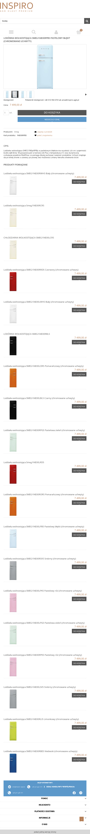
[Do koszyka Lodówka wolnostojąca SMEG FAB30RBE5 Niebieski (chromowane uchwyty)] (79, 759)
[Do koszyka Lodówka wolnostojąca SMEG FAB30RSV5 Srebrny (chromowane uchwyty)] (79, 567)
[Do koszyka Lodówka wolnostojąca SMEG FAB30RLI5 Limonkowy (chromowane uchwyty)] (79, 727)
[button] (85, 95)
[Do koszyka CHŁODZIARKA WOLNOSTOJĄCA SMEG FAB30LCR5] (79, 246)
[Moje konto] (56, 32)
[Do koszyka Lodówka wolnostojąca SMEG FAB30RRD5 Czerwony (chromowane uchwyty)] (79, 278)
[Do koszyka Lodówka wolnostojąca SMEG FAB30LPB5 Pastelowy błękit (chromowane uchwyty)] (79, 535)
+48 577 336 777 (17, 793)
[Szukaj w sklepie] (42, 21)
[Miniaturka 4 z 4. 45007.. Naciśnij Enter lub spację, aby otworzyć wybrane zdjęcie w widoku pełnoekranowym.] (30, 94)
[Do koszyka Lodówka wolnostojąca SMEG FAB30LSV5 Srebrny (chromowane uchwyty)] (79, 695)
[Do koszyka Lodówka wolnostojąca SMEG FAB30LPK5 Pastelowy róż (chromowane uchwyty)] (79, 599)
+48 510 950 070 (33, 787)
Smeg (16, 132)
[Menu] (11, 32)
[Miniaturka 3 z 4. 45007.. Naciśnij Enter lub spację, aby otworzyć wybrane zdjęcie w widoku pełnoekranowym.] (22, 94)
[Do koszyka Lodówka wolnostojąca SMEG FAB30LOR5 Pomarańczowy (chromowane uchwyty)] (79, 374)
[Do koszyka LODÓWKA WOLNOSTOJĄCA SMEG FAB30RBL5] (79, 342)
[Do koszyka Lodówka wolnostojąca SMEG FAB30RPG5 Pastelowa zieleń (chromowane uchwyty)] (79, 438)
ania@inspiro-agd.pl (15, 787)
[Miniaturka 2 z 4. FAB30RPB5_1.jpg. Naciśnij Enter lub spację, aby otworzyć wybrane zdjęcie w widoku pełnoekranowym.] (14, 94)
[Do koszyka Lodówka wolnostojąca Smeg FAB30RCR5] (79, 214)
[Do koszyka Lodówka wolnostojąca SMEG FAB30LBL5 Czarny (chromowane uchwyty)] (79, 406)
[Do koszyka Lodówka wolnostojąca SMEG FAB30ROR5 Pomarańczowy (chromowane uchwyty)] (79, 502)
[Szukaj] (87, 21)
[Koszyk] (79, 32)
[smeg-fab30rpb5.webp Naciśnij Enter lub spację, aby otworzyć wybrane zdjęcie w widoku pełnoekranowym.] (45, 67)
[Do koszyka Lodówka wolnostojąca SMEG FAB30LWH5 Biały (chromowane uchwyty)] (79, 310)
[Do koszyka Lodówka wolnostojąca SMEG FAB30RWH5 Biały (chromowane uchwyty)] (79, 181)
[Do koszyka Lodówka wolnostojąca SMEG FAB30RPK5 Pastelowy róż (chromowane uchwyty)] (79, 663)
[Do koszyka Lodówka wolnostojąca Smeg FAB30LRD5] (79, 470)
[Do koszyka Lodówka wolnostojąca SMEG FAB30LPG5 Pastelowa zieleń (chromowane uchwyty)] (79, 631)
